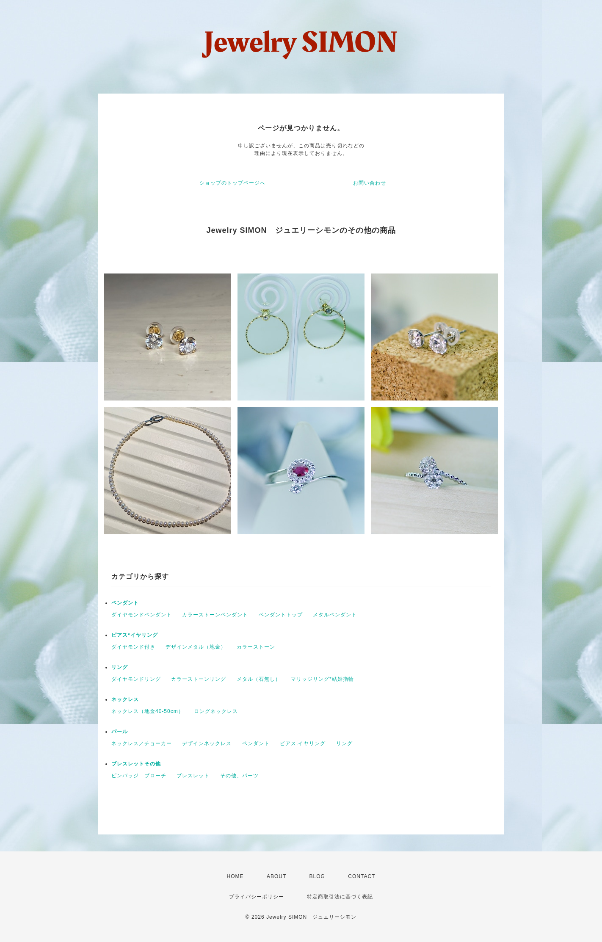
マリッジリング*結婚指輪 (322, 679)
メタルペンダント (335, 615)
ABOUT (276, 876)
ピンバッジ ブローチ (138, 776)
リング (119, 667)
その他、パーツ (239, 776)
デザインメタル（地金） (196, 647)
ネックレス (125, 699)
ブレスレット (193, 776)
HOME (235, 876)
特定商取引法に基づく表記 (340, 897)
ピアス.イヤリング (303, 743)
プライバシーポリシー (256, 897)
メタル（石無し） (259, 679)
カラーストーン (256, 647)
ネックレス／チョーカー (141, 743)
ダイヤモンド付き (133, 647)
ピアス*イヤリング (134, 635)
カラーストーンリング (198, 679)
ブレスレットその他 (136, 764)
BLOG (317, 876)
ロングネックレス (216, 711)
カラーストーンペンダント (215, 615)
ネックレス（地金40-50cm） (147, 711)
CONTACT (361, 876)
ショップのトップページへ (232, 183)
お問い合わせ (369, 183)
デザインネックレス (207, 743)
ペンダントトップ (281, 615)
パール (119, 732)
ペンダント (125, 603)
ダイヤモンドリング (136, 679)
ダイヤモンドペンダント (141, 615)
